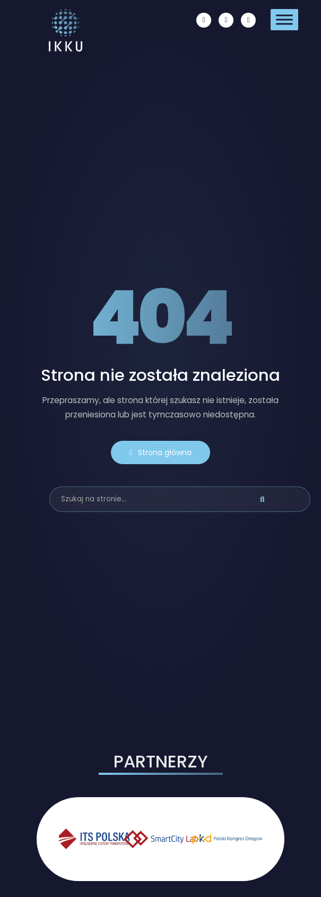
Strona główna (160, 452)
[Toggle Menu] (284, 19)
